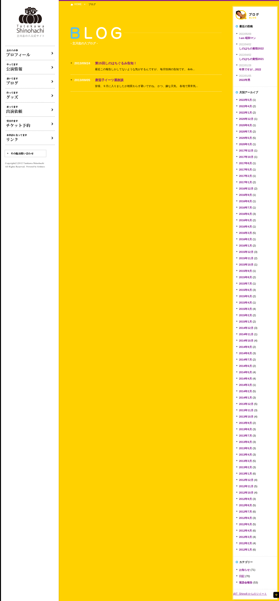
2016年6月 (245, 213)
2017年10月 (246, 156)
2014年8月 (245, 353)
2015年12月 (246, 251)
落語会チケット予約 (30, 124)
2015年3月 (245, 308)
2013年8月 (245, 429)
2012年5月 (245, 524)
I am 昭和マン (247, 38)
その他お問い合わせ (25, 153)
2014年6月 (245, 365)
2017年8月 (245, 163)
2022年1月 (245, 112)
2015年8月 (245, 277)
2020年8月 (245, 125)
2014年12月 (246, 327)
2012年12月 (246, 479)
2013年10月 (246, 416)
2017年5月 (245, 169)
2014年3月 (245, 384)
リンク (30, 138)
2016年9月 (245, 194)
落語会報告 (245, 582)
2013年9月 (245, 422)
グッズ (30, 95)
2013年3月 (245, 460)
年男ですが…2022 (250, 69)
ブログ (30, 81)
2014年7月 (245, 359)
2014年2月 (245, 391)
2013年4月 (245, 454)
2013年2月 (245, 467)
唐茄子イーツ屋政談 (109, 80)
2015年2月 (245, 315)
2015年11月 (246, 258)
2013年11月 (246, 410)
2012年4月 (245, 530)
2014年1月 (245, 397)
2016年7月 (245, 207)
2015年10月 (246, 264)
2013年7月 (245, 435)
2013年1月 (245, 473)
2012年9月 (245, 498)
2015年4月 (245, 302)
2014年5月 (245, 372)
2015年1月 (245, 321)
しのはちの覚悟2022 (251, 48)
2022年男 (244, 79)
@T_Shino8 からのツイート (250, 593)
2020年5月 (245, 137)
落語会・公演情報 (30, 67)
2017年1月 (245, 182)
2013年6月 (245, 441)
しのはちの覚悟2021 (251, 58)
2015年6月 (245, 289)
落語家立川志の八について (30, 53)
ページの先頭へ (276, 595)
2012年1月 (245, 549)
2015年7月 (245, 283)
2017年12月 (246, 150)
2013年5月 (245, 448)
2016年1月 (245, 245)
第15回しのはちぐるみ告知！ (115, 63)
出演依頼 (30, 110)
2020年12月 (246, 118)
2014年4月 (245, 378)
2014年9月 (245, 346)
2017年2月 (245, 175)
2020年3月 (245, 144)
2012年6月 (245, 517)
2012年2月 (245, 543)
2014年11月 (246, 334)
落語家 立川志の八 (31, 22)
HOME (78, 4)
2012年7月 (245, 511)
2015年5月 (245, 296)
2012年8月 (245, 505)
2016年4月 (245, 226)
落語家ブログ (255, 14)
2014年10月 (246, 340)
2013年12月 (246, 403)
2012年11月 (246, 486)
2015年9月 (245, 270)
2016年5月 (245, 220)
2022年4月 (245, 106)
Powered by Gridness (35, 167)
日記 (241, 576)
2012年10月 (246, 492)
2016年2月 (245, 239)
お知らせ (244, 569)
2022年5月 (245, 99)
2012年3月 (245, 536)
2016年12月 (246, 188)
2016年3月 (245, 232)
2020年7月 (245, 131)
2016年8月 (245, 201)
